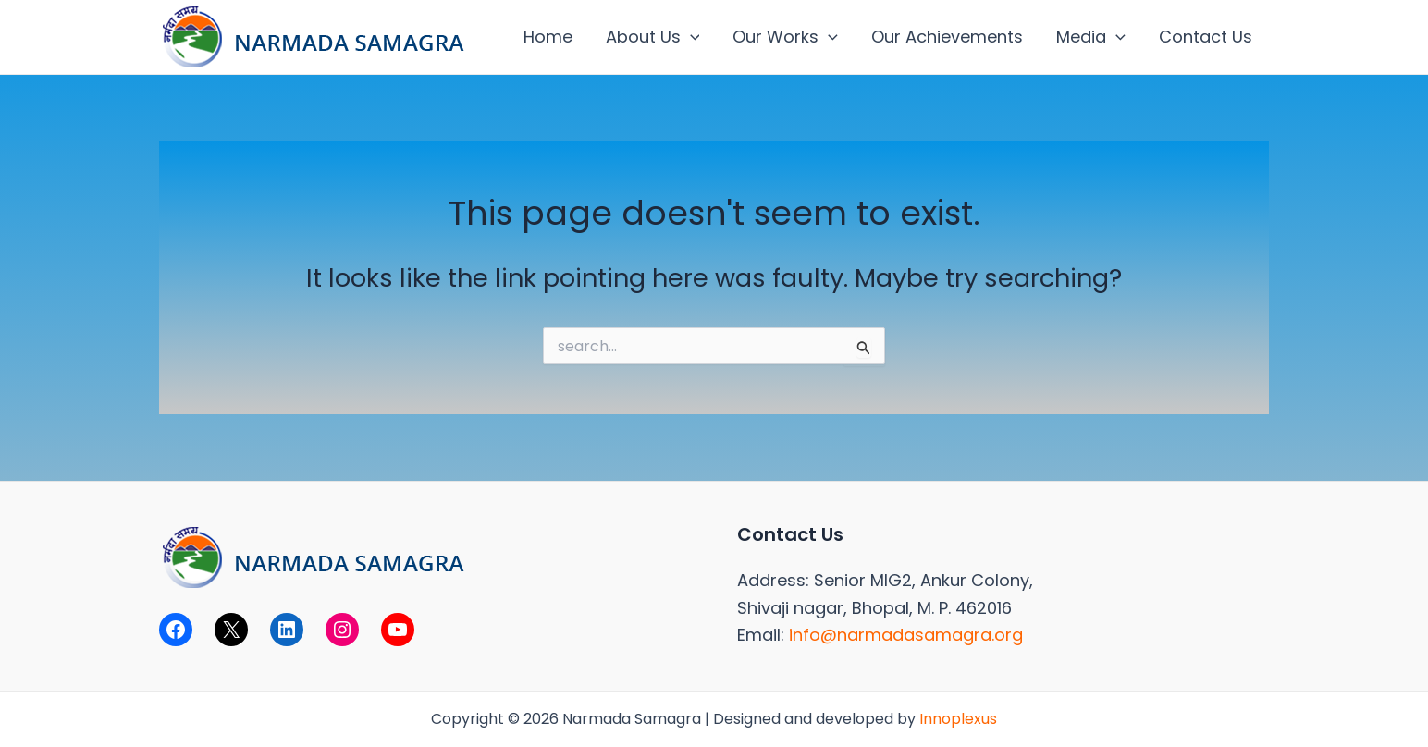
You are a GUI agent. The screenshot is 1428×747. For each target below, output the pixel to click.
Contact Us (1205, 36)
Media (1091, 37)
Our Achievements (947, 36)
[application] (690, 37)
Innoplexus (958, 718)
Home (547, 36)
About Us (653, 37)
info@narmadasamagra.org (906, 634)
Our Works (785, 37)
